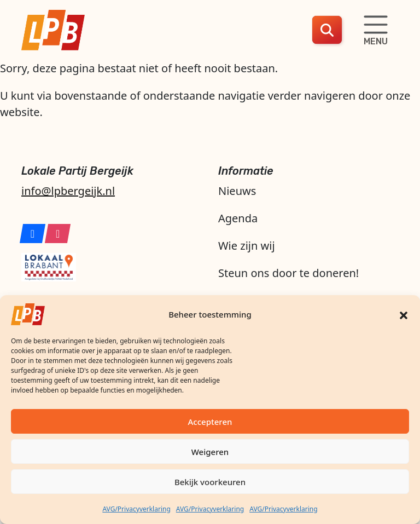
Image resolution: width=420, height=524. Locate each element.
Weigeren (210, 451)
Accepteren (210, 421)
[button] (403, 314)
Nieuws (237, 190)
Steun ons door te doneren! (288, 273)
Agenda (238, 218)
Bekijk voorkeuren (210, 481)
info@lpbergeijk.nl (68, 190)
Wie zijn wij (246, 245)
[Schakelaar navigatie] (376, 30)
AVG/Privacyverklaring (136, 509)
